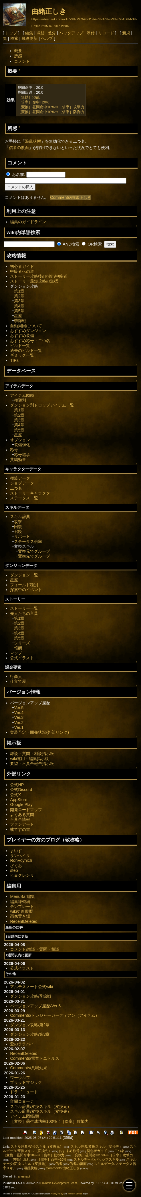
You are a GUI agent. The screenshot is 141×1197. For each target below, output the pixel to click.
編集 (29, 33)
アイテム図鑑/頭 (24, 1116)
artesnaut (24, 1176)
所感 (18, 56)
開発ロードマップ (26, 809)
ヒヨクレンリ (22, 875)
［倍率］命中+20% (33, 102)
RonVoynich (21, 860)
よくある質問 (22, 814)
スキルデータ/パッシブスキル (96, 1159)
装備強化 (22, 444)
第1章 (19, 291)
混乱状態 (33, 141)
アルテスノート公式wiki (31, 986)
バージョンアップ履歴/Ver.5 (35, 1006)
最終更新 (29, 38)
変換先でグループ (34, 556)
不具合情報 (20, 819)
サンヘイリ (20, 855)
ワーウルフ (20, 1077)
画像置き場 (20, 916)
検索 (14, 38)
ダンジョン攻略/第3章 (29, 1034)
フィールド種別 (24, 584)
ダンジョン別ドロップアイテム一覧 (42, 405)
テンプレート (22, 906)
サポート (22, 536)
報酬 (18, 648)
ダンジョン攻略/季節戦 (30, 996)
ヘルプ (47, 38)
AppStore (18, 799)
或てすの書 (20, 829)
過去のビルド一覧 (26, 350)
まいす (16, 850)
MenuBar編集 (22, 896)
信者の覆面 (19, 147)
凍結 (41, 33)
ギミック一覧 (22, 355)
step (14, 870)
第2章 (19, 296)
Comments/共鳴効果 (28, 1067)
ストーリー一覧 (24, 608)
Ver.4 (18, 712)
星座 (18, 315)
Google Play (21, 804)
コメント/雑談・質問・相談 (34, 949)
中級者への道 (22, 271)
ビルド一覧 (20, 345)
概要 (18, 50)
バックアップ (71, 33)
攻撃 (18, 521)
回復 (18, 526)
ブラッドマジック (26, 1082)
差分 (52, 33)
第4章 (19, 306)
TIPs (14, 360)
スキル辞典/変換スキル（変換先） (40, 1111)
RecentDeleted (23, 921)
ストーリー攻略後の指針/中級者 (38, 276)
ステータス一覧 (24, 498)
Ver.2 (18, 722)
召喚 (18, 531)
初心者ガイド (22, 266)
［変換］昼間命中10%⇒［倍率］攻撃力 (50, 107)
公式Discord (21, 789)
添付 (91, 33)
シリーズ (22, 643)
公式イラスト (22, 658)
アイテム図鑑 (22, 395)
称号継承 (22, 454)
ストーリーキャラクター (32, 493)
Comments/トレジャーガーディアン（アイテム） (54, 1015)
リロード (106, 33)
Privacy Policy (56, 1194)
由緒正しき (48, 11)
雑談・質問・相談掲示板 (32, 753)
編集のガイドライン (28, 221)
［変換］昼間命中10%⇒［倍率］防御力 (50, 112)
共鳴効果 (18, 459)
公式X (15, 794)
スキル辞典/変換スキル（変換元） (40, 1106)
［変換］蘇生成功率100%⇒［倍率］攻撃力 (49, 1121)
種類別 (20, 400)
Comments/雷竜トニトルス (34, 1058)
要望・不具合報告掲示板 (32, 763)
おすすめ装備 (22, 335)
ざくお (16, 865)
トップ (11, 33)
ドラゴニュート (24, 1092)
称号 (14, 450)
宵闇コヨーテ (22, 1101)
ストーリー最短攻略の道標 (34, 281)
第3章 (19, 301)
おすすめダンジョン (28, 330)
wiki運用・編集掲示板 (29, 758)
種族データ (20, 478)
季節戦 (20, 320)
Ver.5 (18, 707)
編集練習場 (20, 901)
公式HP (17, 784)
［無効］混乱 (28, 97)
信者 (58, 1163)
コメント (22, 61)
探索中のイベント (26, 589)
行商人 (16, 676)
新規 (126, 33)
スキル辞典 (20, 516)
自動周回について (26, 325)
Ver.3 (18, 717)
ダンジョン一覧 (24, 575)
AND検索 (68, 244)
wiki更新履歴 (21, 911)
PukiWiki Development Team (58, 1183)
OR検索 (92, 244)
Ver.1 (18, 727)
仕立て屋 (18, 681)
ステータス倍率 (28, 541)
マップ (16, 653)
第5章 (19, 311)
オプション (20, 439)
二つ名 (16, 488)
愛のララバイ (22, 1044)
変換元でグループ (34, 551)
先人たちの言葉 (24, 613)
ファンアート (22, 824)
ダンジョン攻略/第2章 (29, 1025)
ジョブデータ (22, 483)
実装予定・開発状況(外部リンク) (39, 732)
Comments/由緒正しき (70, 197)
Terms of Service (74, 1194)
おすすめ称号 (69, 1151)
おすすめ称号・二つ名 (30, 340)
